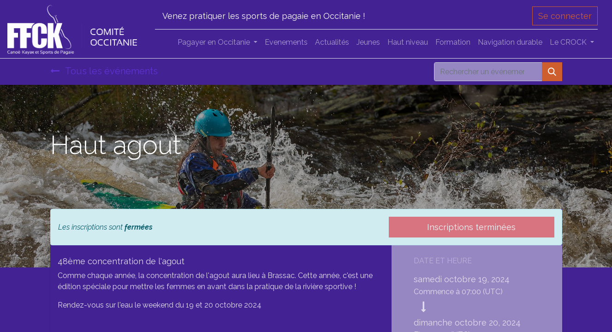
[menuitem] (286, 42)
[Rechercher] (552, 71)
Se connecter (565, 16)
